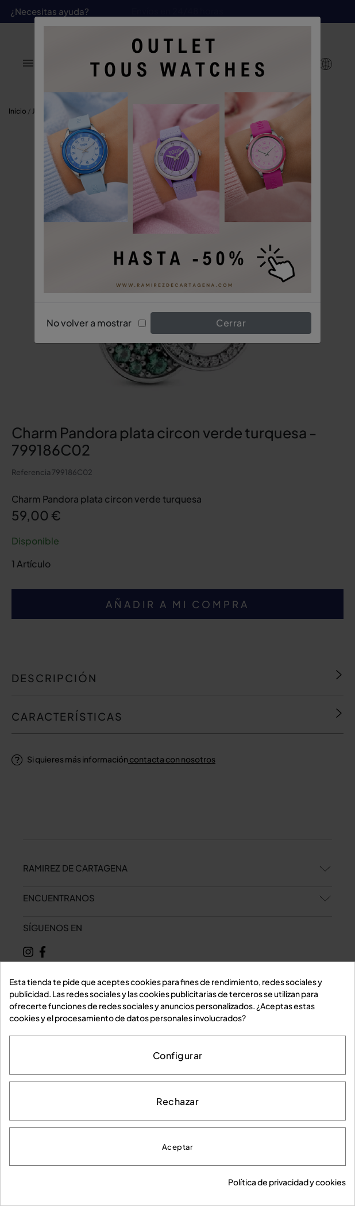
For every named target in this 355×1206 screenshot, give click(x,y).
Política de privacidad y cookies (287, 1182)
